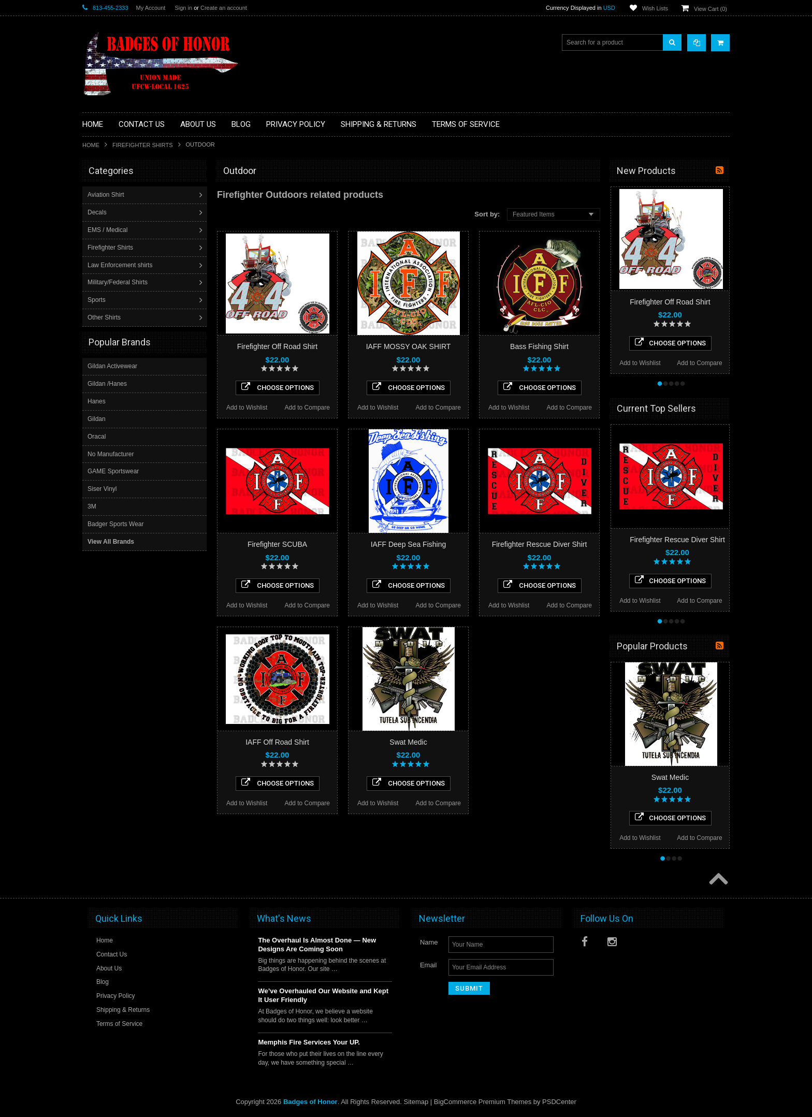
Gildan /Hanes (107, 383)
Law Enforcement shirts (121, 265)
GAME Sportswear (113, 470)
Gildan (97, 418)
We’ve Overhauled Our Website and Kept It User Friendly (323, 995)
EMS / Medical (108, 230)
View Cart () (710, 9)
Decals (98, 212)
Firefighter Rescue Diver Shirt (539, 544)
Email (428, 965)
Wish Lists (655, 8)
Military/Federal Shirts (119, 282)
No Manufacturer (111, 453)
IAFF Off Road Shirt (277, 742)
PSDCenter (559, 1102)
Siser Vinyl (102, 488)
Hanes (97, 400)
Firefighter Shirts (142, 145)
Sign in (183, 8)
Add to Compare (307, 407)
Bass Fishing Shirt (539, 346)
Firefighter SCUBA (277, 544)
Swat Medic (408, 742)
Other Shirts (105, 317)
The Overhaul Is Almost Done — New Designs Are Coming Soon (317, 944)
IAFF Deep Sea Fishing (408, 544)
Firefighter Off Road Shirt (277, 346)
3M (92, 506)
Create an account (223, 8)
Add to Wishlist (246, 407)
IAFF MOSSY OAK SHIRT (408, 346)
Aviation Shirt (107, 194)
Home (90, 145)
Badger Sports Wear (116, 523)
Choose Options (277, 386)
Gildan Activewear (112, 365)
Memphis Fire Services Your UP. (309, 1042)
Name (429, 942)
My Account (151, 8)
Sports (98, 299)
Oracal (97, 436)
